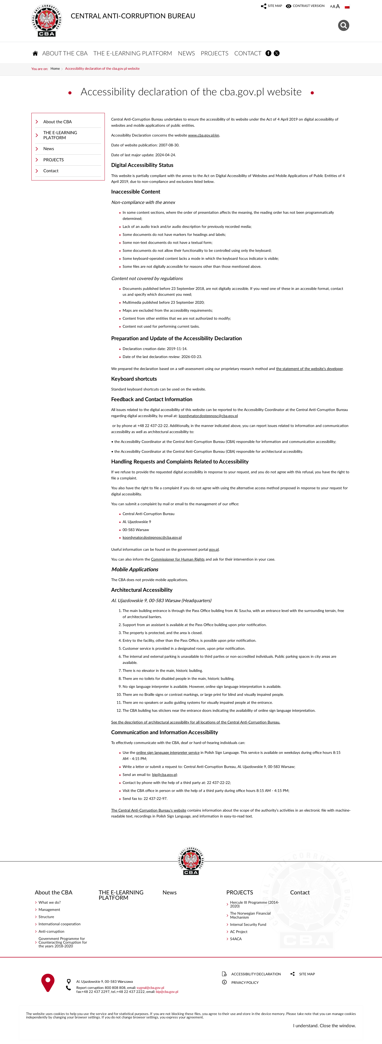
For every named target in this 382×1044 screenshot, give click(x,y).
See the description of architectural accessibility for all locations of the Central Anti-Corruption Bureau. (195, 723)
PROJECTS (53, 161)
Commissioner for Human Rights (178, 560)
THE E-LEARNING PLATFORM (60, 136)
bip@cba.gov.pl (164, 776)
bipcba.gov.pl (167, 993)
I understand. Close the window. (324, 1027)
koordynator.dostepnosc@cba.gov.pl (208, 417)
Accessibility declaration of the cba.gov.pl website (102, 70)
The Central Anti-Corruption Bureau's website (148, 811)
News (48, 150)
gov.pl (214, 550)
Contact (51, 172)
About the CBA (57, 123)
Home (55, 70)
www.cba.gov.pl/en (203, 136)
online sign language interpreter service (168, 754)
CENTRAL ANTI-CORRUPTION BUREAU (113, 12)
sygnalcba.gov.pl (150, 988)
